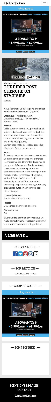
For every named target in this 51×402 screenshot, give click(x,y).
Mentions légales (24, 385)
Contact (24, 390)
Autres (7, 101)
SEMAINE (19, 274)
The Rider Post (10, 83)
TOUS (33, 274)
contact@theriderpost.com (22, 221)
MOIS (27, 274)
